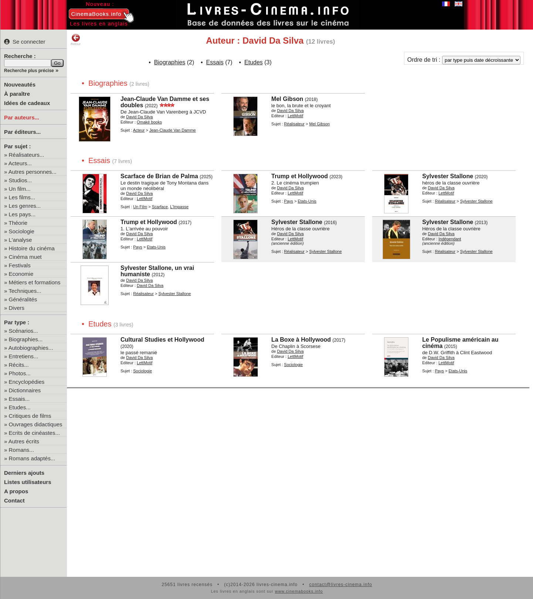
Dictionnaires (25, 390)
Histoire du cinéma (32, 248)
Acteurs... (20, 163)
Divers (17, 308)
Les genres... (25, 206)
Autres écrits (24, 441)
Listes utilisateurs (27, 482)
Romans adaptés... (32, 458)
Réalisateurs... (26, 155)
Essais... (19, 399)
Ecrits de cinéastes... (34, 433)
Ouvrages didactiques (35, 424)
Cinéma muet (25, 257)
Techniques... (25, 291)
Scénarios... (23, 331)
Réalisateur (294, 124)
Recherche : (20, 56)
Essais (215, 62)
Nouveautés (19, 84)
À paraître (17, 94)
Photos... (20, 373)
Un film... (20, 189)
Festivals (20, 265)
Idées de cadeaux (27, 103)
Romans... (21, 450)
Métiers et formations (35, 282)
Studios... (20, 180)
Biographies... (26, 339)
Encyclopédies (27, 382)
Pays (288, 201)
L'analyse (20, 240)
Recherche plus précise (29, 70)
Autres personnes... (33, 172)
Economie (21, 274)
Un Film (140, 206)
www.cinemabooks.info (299, 591)
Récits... (19, 365)
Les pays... (22, 214)
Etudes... (20, 407)
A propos (16, 491)
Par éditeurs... (22, 132)
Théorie (18, 223)
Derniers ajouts (24, 473)
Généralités (23, 299)
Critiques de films (30, 416)
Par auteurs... (21, 117)
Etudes (253, 62)
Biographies (170, 62)
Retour (76, 39)
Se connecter (24, 41)
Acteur (139, 130)
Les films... (22, 197)
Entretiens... (23, 356)
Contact (14, 500)
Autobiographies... (31, 348)
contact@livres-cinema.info (340, 584)
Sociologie (21, 231)
